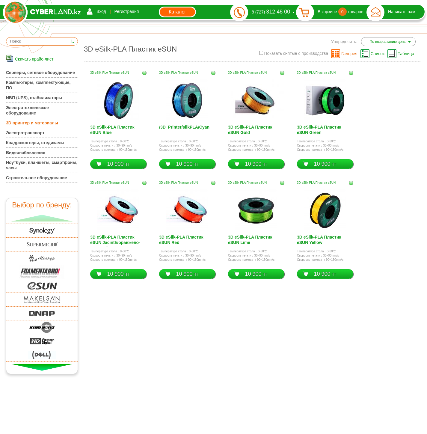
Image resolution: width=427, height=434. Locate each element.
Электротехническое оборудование (27, 110)
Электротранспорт (25, 132)
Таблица (406, 53)
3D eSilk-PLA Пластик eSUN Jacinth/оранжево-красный (115, 240)
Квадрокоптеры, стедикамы (35, 142)
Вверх (42, 218)
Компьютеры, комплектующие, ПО (38, 85)
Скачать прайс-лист (34, 59)
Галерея (349, 53)
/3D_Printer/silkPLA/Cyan (184, 127)
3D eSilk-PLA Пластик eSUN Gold (250, 130)
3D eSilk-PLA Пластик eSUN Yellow (319, 240)
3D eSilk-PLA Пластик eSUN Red (181, 240)
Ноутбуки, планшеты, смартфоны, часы (41, 165)
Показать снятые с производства (293, 53)
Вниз (42, 367)
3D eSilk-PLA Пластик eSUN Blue (112, 130)
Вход (101, 11)
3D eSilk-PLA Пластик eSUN (109, 72)
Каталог (177, 11)
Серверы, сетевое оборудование (40, 72)
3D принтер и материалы (32, 122)
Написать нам (401, 11)
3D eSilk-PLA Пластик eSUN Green (319, 130)
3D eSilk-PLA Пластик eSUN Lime (250, 240)
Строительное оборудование (36, 177)
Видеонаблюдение (25, 152)
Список (378, 53)
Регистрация (126, 11)
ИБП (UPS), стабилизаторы (34, 97)
